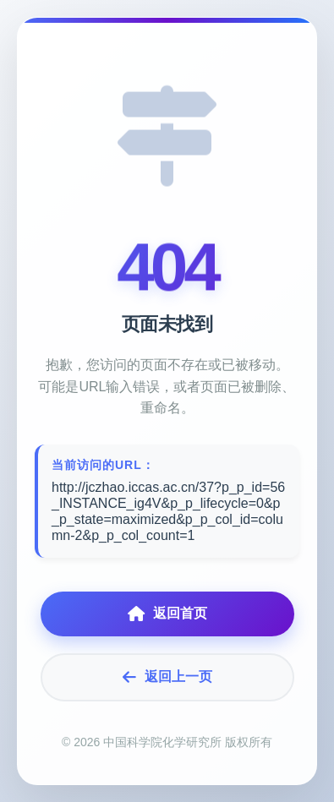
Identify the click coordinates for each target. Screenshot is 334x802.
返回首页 (167, 614)
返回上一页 (167, 677)
